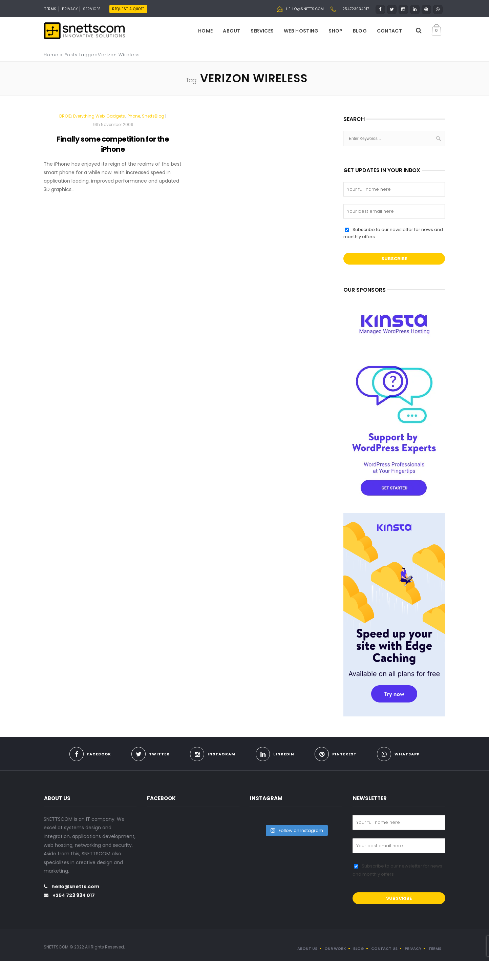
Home (205, 30)
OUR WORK (335, 948)
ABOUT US (307, 948)
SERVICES (92, 9)
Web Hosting (301, 30)
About (231, 30)
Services (262, 30)
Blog (360, 30)
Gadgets (115, 116)
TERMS (50, 9)
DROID (65, 116)
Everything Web (89, 116)
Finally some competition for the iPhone (113, 144)
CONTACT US (384, 948)
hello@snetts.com (305, 9)
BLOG (358, 948)
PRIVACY (70, 9)
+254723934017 (354, 9)
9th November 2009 (113, 124)
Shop (335, 30)
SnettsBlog (153, 116)
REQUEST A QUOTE (128, 9)
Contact (389, 30)
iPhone (133, 116)
